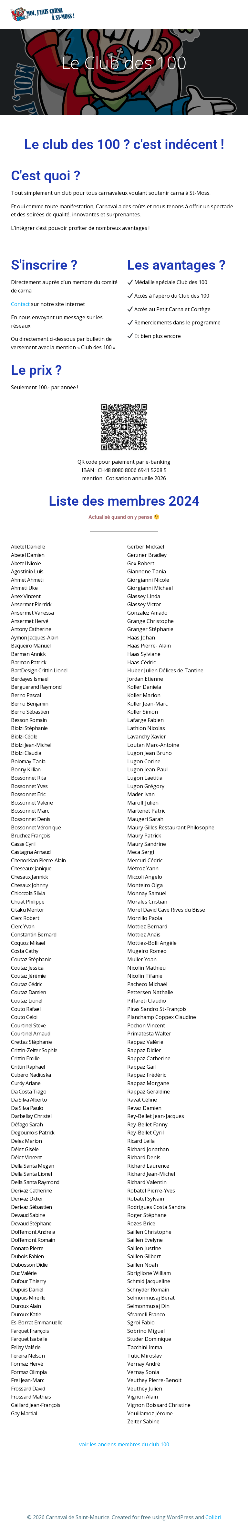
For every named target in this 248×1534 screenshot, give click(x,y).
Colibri (213, 1516)
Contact (20, 304)
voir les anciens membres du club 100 (124, 1444)
